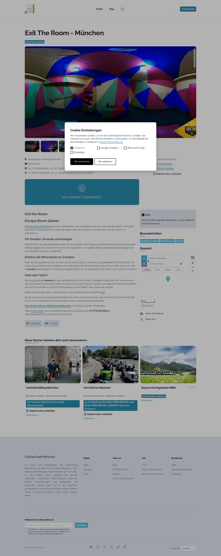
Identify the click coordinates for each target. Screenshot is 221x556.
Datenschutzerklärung (111, 142)
